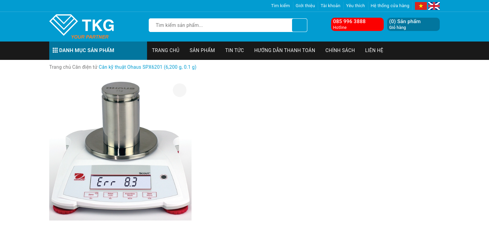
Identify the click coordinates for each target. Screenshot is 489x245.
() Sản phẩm (405, 24)
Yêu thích (355, 5)
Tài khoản (330, 5)
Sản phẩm (202, 50)
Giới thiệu (305, 5)
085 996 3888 (349, 21)
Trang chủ (166, 50)
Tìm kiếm (280, 5)
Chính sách (340, 50)
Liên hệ (374, 50)
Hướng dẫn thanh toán (284, 50)
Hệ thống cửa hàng (390, 5)
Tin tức (234, 50)
